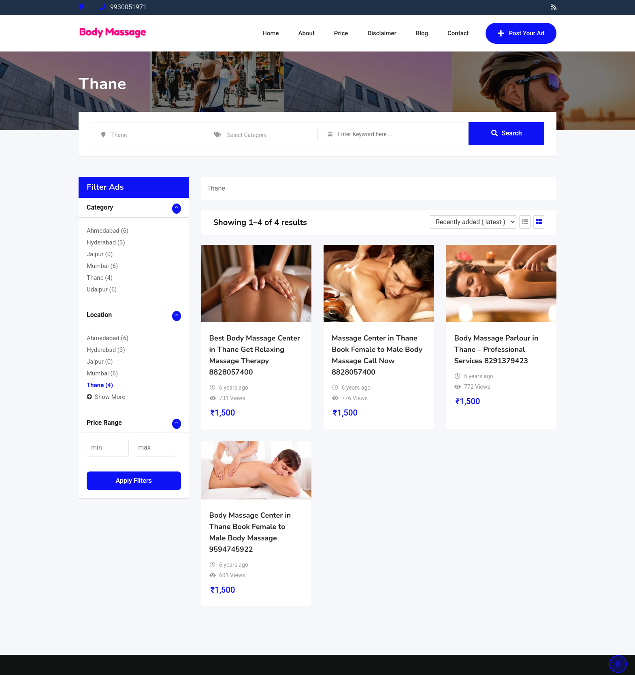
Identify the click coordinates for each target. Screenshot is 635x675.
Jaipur (100, 254)
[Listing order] (473, 222)
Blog (422, 33)
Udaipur (102, 289)
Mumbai (102, 266)
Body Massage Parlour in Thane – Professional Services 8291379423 (496, 349)
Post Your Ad (521, 33)
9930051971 (128, 7)
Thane (100, 277)
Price (341, 33)
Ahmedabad (107, 230)
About (306, 33)
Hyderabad (106, 242)
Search (506, 133)
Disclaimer (381, 33)
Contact (458, 33)
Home (270, 33)
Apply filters (133, 480)
